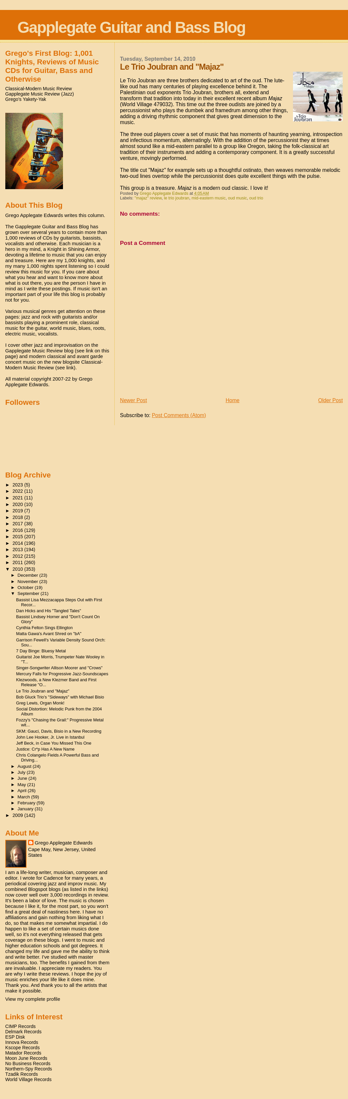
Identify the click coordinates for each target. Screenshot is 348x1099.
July (22, 772)
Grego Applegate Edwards (63, 842)
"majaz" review (148, 198)
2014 (19, 543)
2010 (19, 569)
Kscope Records (22, 1047)
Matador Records (23, 1053)
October (26, 587)
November (28, 581)
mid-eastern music (209, 198)
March (24, 796)
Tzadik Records (21, 1074)
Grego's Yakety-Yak (25, 99)
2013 (19, 549)
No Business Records (27, 1063)
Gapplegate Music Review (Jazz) (39, 94)
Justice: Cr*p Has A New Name (45, 749)
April (23, 790)
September (29, 593)
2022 (19, 491)
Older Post (330, 400)
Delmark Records (23, 1031)
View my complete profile (32, 999)
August (25, 766)
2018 (19, 517)
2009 (19, 815)
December (28, 575)
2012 (19, 556)
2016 (19, 530)
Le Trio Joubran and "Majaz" (43, 691)
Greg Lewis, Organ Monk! (40, 702)
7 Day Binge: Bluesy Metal (41, 650)
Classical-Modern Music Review (38, 88)
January (26, 808)
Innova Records (21, 1042)
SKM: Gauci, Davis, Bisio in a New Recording (58, 731)
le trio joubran (176, 198)
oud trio (256, 198)
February (27, 802)
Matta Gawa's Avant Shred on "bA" (49, 633)
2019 (19, 510)
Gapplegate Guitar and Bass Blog (132, 27)
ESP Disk (15, 1037)
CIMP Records (20, 1026)
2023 (19, 484)
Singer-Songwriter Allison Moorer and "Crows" (59, 667)
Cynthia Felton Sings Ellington (44, 627)
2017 (19, 523)
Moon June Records (26, 1058)
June (23, 778)
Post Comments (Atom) (179, 415)
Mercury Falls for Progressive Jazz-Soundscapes (62, 673)
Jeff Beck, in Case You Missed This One (53, 743)
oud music (237, 198)
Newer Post (133, 400)
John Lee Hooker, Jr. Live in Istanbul (50, 737)
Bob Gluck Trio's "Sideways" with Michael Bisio (60, 697)
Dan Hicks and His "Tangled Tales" (48, 610)
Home (233, 400)
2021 (19, 497)
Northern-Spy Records (28, 1068)
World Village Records (28, 1079)
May (22, 784)
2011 (19, 562)
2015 (19, 536)
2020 (19, 504)
